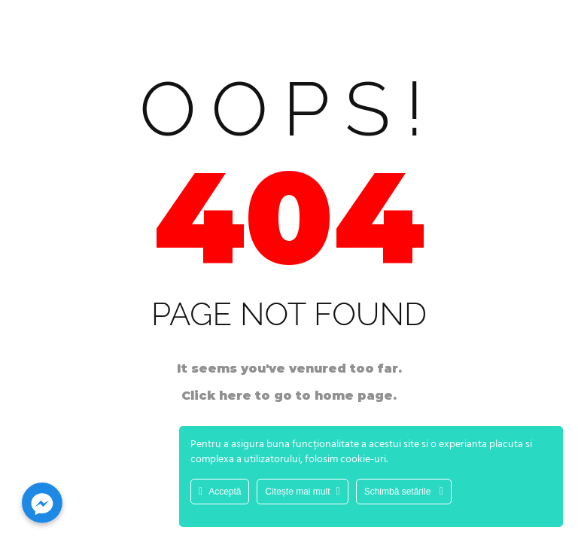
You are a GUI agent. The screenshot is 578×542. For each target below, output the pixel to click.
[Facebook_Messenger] (42, 503)
